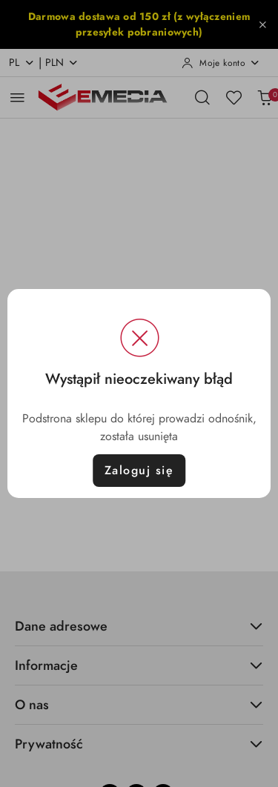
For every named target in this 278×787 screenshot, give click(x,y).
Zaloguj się (139, 470)
